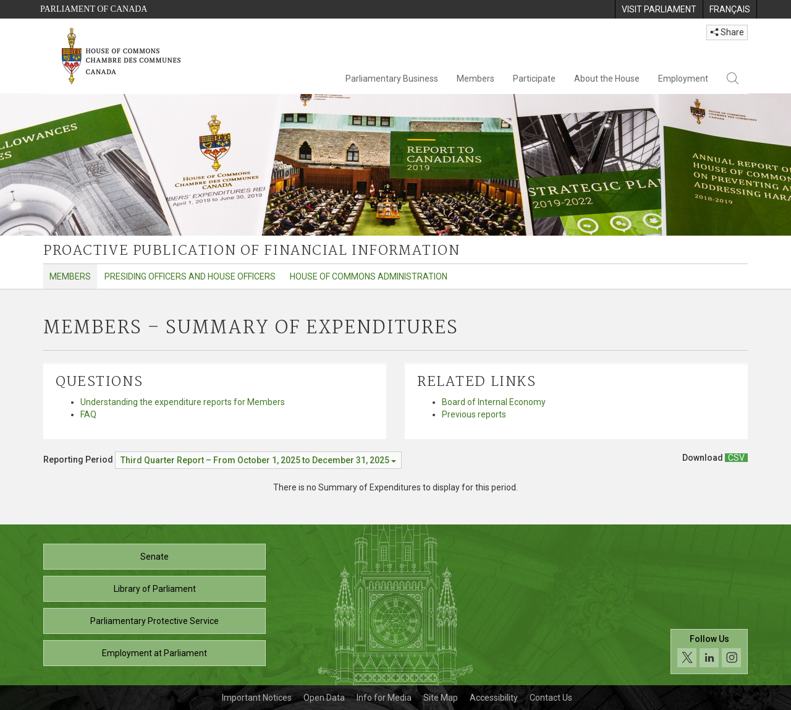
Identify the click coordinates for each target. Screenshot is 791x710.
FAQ (88, 414)
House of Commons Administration (368, 276)
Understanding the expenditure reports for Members (182, 402)
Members (475, 78)
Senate (154, 557)
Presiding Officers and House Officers (190, 276)
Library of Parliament (155, 589)
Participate (534, 78)
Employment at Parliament (154, 653)
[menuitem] (659, 9)
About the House (607, 78)
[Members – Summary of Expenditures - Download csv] (736, 457)
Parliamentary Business (391, 78)
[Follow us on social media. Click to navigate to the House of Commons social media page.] (709, 651)
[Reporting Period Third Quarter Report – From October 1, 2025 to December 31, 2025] (258, 460)
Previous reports (474, 414)
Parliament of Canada (93, 9)
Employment (683, 78)
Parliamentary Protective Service (154, 621)
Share (727, 32)
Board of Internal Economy (494, 402)
